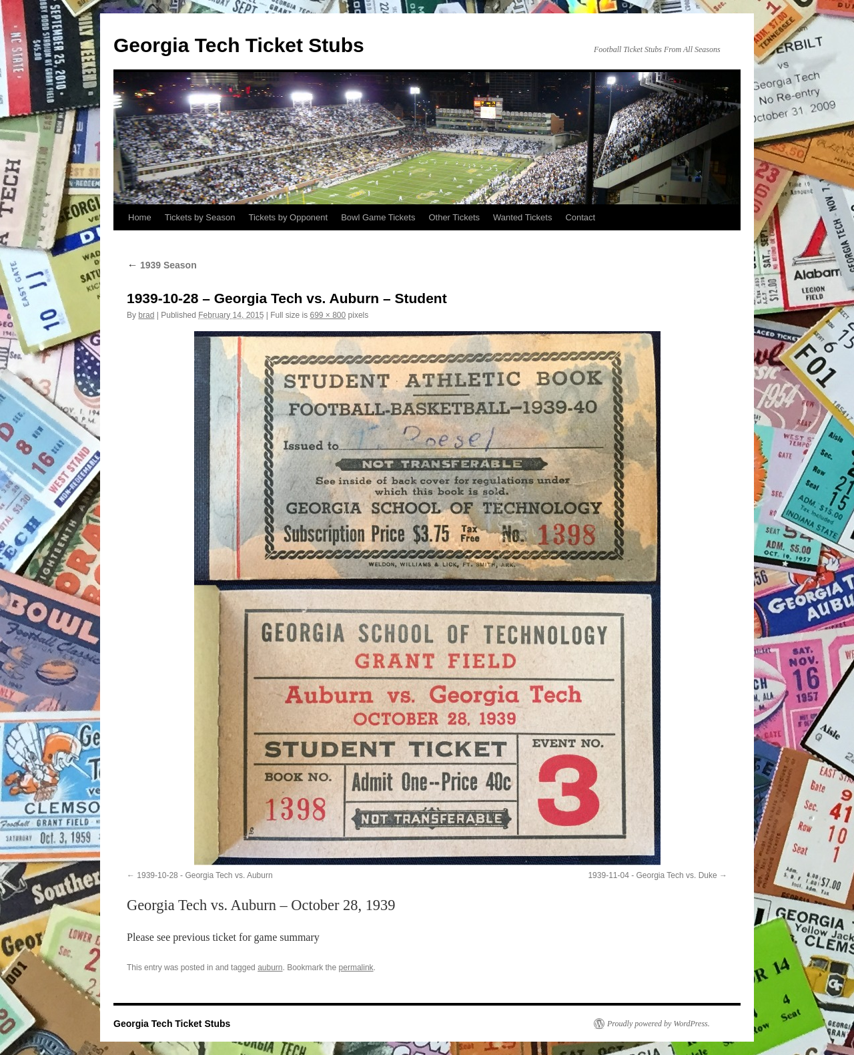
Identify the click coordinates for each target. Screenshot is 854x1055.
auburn (270, 967)
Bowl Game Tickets (378, 217)
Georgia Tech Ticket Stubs (238, 45)
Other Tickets (454, 217)
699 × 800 (328, 315)
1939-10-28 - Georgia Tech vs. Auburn (204, 875)
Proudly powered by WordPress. (658, 1023)
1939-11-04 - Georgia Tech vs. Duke (652, 875)
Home (139, 217)
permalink (356, 967)
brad (146, 315)
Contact (580, 217)
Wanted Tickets (522, 217)
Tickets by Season (200, 217)
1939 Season (162, 265)
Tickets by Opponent (288, 217)
